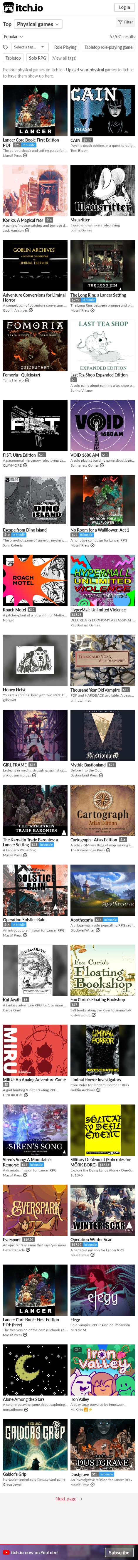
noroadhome (13, 1409)
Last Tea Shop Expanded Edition (99, 374)
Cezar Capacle (14, 1250)
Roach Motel (14, 609)
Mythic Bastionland (88, 764)
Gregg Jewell (12, 1484)
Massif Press (12, 155)
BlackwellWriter (82, 930)
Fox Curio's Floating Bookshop (97, 999)
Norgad (8, 620)
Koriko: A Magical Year (23, 220)
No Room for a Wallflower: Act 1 (99, 529)
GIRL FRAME (15, 764)
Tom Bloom (79, 150)
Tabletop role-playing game (108, 47)
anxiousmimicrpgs (17, 775)
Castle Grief (12, 1010)
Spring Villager (81, 390)
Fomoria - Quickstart (21, 374)
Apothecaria (81, 919)
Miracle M (78, 1330)
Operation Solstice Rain (24, 919)
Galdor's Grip (14, 1474)
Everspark (12, 1239)
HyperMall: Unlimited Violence (98, 609)
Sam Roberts (13, 545)
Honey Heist (14, 689)
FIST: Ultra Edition (19, 455)
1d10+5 (76, 1175)
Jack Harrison (13, 230)
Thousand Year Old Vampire (95, 689)
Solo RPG (37, 58)
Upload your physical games (91, 69)
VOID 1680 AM (84, 455)
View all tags (64, 58)
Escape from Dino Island (25, 529)
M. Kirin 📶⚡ (81, 1409)
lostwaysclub (80, 1015)
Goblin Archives (15, 310)
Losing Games (81, 230)
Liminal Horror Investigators (95, 1079)
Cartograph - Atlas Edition (93, 839)
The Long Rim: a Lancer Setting (98, 294)
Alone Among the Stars (23, 1399)
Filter (125, 22)
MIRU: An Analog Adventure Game (34, 1079)
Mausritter (80, 219)
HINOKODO (13, 1095)
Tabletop (13, 58)
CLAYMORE (12, 465)
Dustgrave (79, 1474)
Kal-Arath (12, 999)
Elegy (75, 1319)
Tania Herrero (13, 380)
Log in (124, 7)
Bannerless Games (84, 465)
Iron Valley (79, 1399)
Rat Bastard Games (85, 625)
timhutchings (80, 700)
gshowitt (9, 700)
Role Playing (65, 47)
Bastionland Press (84, 775)
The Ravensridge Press (87, 850)
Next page (65, 1498)
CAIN (75, 140)
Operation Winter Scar (91, 1239)
